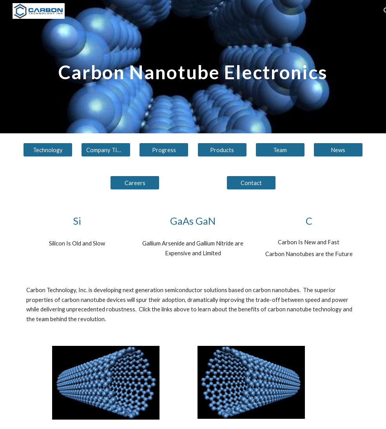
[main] (193, 66)
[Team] (280, 150)
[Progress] (164, 150)
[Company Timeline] (106, 150)
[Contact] (251, 183)
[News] (338, 150)
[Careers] (135, 183)
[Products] (222, 150)
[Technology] (48, 150)
